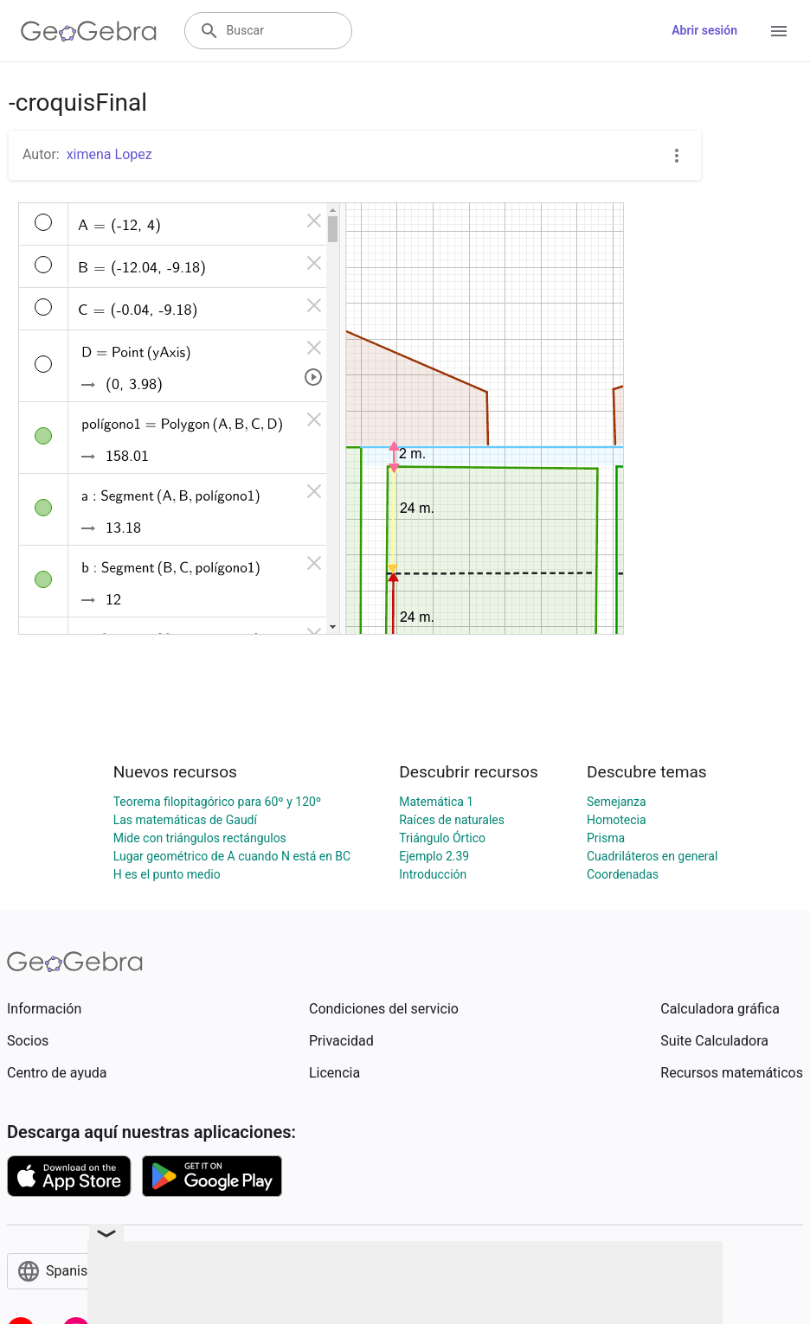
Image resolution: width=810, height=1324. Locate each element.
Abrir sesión (704, 30)
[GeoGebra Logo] (89, 31)
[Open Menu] (778, 31)
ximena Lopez (109, 154)
